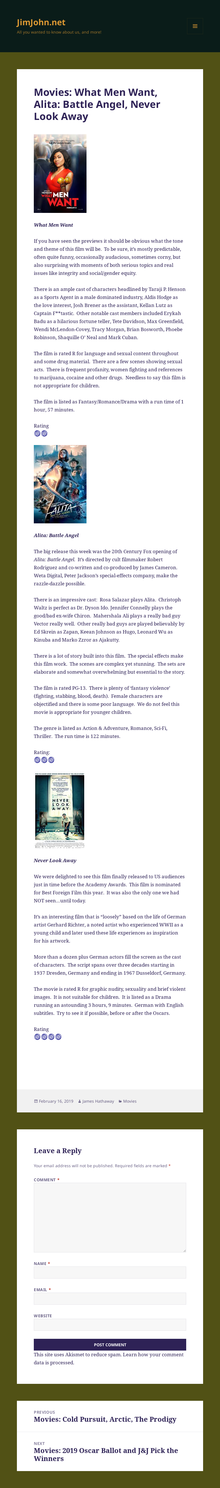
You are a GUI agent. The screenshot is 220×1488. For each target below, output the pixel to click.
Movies (130, 1101)
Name (42, 1263)
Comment (47, 1179)
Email (42, 1289)
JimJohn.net (41, 22)
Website (43, 1315)
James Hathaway (98, 1101)
